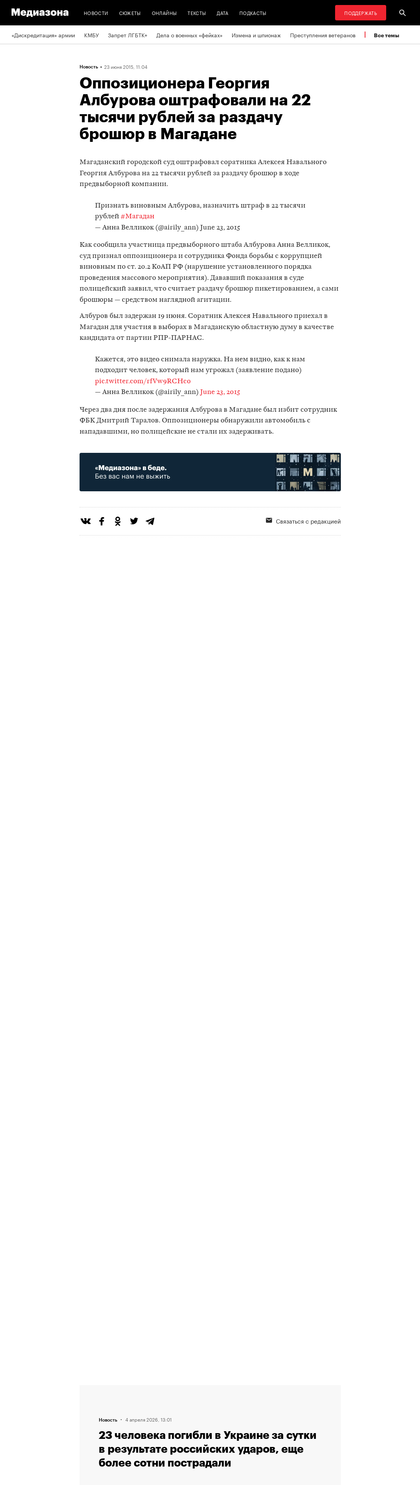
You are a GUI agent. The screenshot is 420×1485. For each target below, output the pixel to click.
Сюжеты (130, 12)
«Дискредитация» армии (43, 34)
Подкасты (253, 12)
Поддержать (360, 12)
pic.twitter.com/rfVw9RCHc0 (143, 381)
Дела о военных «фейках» (189, 34)
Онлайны (164, 12)
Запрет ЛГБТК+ (127, 34)
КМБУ (91, 34)
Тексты (197, 12)
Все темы (386, 35)
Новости (96, 12)
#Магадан (137, 216)
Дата (222, 12)
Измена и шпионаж (256, 34)
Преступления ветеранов (322, 34)
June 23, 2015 (220, 227)
